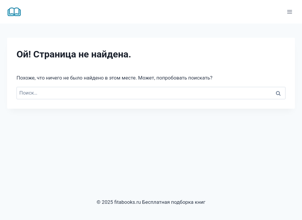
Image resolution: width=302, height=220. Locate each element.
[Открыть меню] (289, 11)
